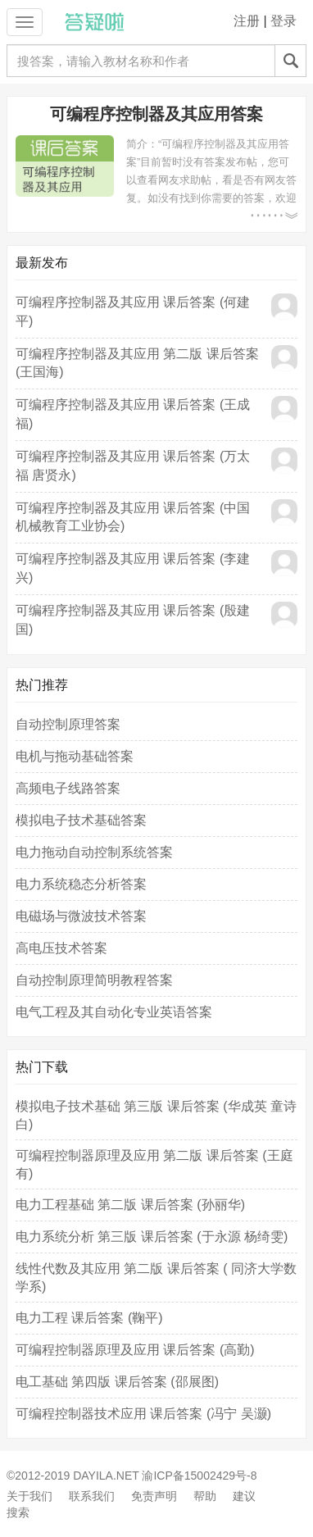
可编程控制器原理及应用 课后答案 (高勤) (135, 1350)
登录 (283, 21)
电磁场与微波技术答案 (81, 916)
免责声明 (154, 1496)
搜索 (18, 1512)
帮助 (204, 1496)
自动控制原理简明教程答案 (94, 980)
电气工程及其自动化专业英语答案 (114, 1012)
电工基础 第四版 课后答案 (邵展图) (117, 1382)
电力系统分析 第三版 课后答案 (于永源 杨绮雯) (152, 1237)
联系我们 (92, 1496)
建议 (244, 1496)
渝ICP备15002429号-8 (199, 1475)
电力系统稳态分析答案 (81, 884)
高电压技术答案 (61, 948)
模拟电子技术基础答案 (81, 820)
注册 (247, 21)
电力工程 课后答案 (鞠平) (89, 1318)
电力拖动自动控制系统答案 (94, 852)
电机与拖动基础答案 (75, 756)
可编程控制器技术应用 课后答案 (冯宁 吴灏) (143, 1414)
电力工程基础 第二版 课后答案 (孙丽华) (130, 1205)
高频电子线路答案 (68, 788)
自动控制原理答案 (68, 724)
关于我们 (29, 1496)
